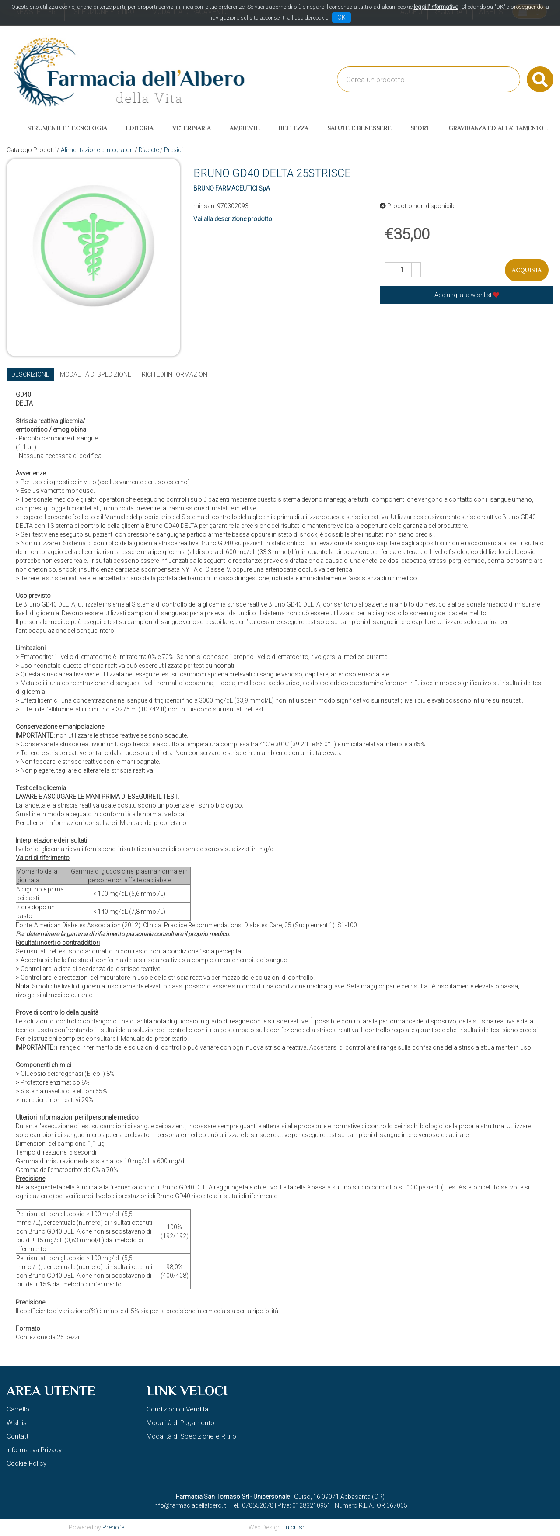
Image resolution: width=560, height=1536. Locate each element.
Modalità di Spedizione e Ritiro (191, 1436)
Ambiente (245, 128)
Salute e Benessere (359, 128)
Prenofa (113, 1527)
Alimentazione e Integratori (97, 149)
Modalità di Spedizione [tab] (95, 374)
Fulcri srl (294, 1527)
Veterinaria (191, 128)
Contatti (18, 1436)
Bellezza (293, 128)
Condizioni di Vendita (177, 1409)
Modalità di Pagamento (180, 1423)
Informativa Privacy (34, 1450)
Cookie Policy (26, 1463)
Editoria (140, 128)
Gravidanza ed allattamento (496, 128)
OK (341, 17)
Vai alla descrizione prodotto (232, 218)
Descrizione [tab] (30, 374)
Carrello (18, 1409)
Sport (420, 128)
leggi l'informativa (436, 6)
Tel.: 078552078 (251, 1505)
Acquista (527, 270)
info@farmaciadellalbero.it (189, 1505)
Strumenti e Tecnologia (67, 128)
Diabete (149, 149)
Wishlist (18, 1423)
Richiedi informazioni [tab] (175, 374)
